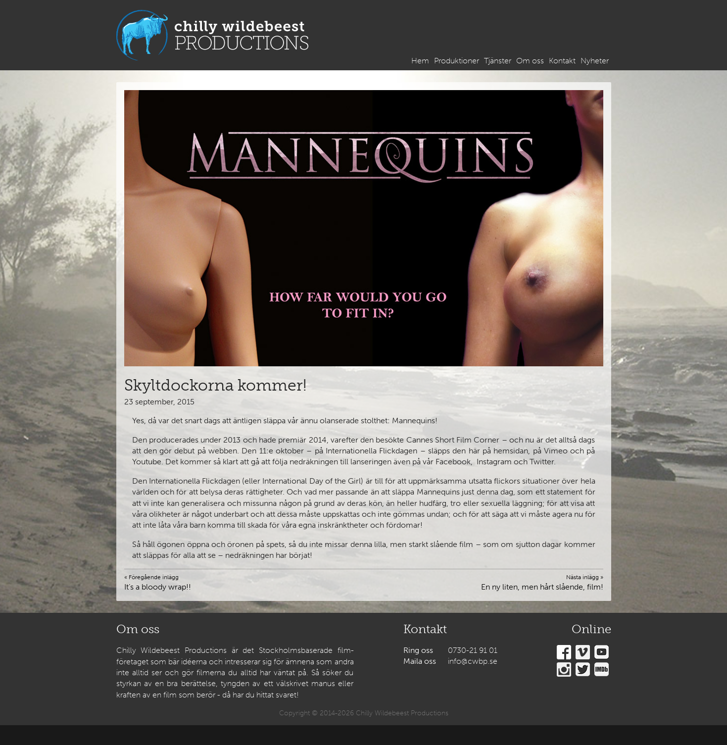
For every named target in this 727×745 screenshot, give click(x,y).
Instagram (564, 669)
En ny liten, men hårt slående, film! (542, 582)
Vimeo (583, 652)
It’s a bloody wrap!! (157, 582)
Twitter (583, 669)
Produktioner (456, 60)
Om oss (530, 60)
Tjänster (497, 60)
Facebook (564, 652)
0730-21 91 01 (472, 650)
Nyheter (595, 60)
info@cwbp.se (472, 661)
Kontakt (562, 60)
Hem (420, 60)
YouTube (601, 652)
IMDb (601, 669)
